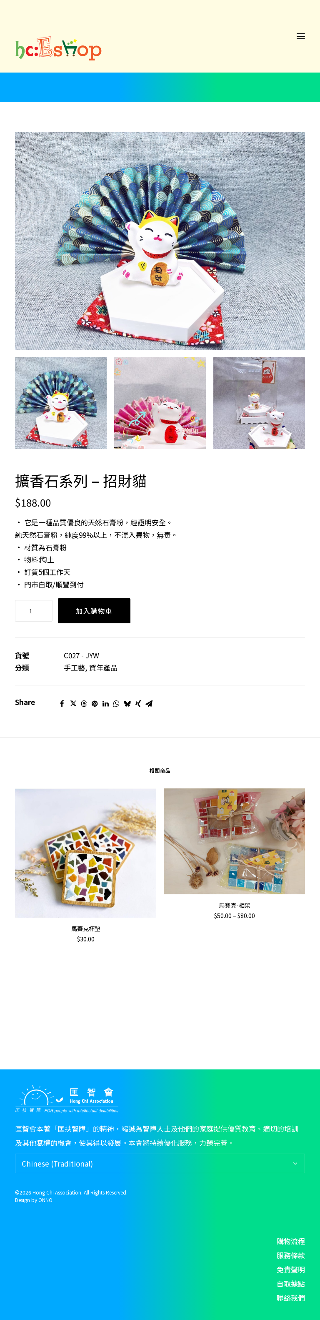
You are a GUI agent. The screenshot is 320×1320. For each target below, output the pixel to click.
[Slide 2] (160, 403)
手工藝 (74, 667)
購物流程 (291, 1241)
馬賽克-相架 (234, 905)
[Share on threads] (84, 704)
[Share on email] (149, 704)
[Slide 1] (61, 403)
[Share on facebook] (62, 704)
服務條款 (291, 1255)
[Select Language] (160, 1163)
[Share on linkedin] (105, 704)
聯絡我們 (291, 1297)
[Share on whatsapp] (116, 704)
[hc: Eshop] (160, 36)
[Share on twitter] (73, 704)
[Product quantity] (33, 611)
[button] (301, 36)
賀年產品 (103, 667)
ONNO (45, 1199)
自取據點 (291, 1283)
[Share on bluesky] (127, 704)
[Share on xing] (138, 704)
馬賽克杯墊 (85, 928)
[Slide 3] (259, 403)
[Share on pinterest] (95, 704)
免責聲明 (291, 1269)
